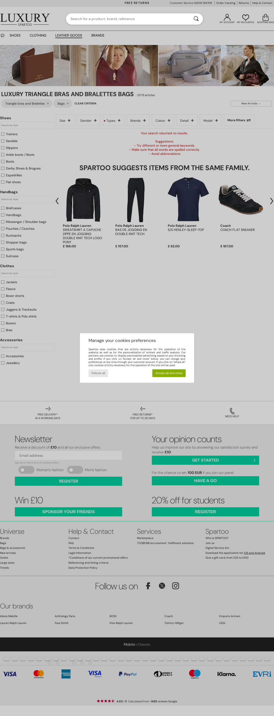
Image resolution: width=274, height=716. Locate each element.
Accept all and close (169, 373)
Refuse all (98, 373)
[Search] (196, 19)
